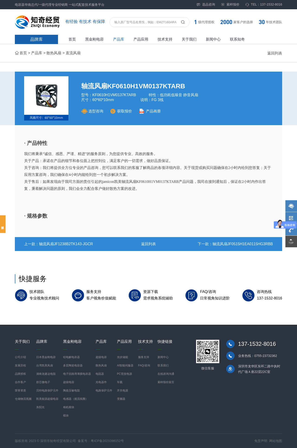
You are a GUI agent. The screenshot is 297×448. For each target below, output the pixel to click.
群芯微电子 (43, 382)
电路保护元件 (104, 390)
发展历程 (20, 365)
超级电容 (68, 382)
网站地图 (275, 441)
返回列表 (274, 53)
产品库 (118, 39)
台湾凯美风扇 (44, 365)
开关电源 (122, 390)
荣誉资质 (20, 390)
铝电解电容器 (71, 357)
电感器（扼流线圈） (75, 398)
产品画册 (150, 111)
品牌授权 (20, 373)
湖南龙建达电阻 (46, 373)
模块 (66, 415)
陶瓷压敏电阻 (71, 390)
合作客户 (20, 382)
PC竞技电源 (124, 373)
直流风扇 (73, 53)
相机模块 (68, 407)
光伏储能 (122, 357)
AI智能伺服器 (125, 365)
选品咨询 (206, 4)
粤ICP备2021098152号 (107, 441)
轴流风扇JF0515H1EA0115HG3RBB (242, 244)
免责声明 (260, 441)
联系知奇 (237, 39)
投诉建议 (3, 224)
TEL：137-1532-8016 (263, 4)
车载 (120, 382)
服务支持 (143, 357)
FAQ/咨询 (144, 365)
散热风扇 (53, 53)
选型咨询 (92, 111)
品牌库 (36, 39)
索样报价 (230, 4)
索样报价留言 (166, 382)
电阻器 (100, 373)
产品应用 (140, 39)
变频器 (121, 398)
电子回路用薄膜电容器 (77, 373)
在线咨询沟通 (166, 373)
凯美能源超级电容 (47, 398)
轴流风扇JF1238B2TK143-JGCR (66, 244)
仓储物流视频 (23, 398)
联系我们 (163, 365)
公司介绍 (20, 357)
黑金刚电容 (94, 39)
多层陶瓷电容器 (73, 365)
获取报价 (121, 111)
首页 (72, 39)
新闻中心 (213, 39)
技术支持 (165, 39)
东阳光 (40, 407)
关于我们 (189, 39)
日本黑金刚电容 (46, 357)
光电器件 (101, 382)
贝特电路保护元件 (47, 390)
